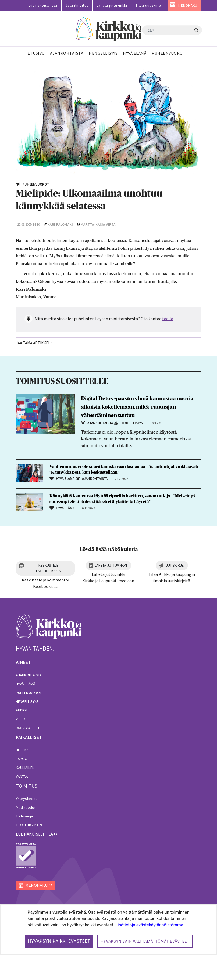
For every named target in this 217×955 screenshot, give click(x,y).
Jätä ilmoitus (77, 5)
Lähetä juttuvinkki (112, 5)
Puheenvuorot (29, 692)
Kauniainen (25, 767)
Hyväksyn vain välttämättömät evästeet (145, 941)
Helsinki (23, 750)
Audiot (22, 710)
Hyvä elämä (25, 684)
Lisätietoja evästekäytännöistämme (149, 924)
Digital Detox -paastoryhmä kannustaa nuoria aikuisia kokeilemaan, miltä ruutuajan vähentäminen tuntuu (137, 407)
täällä (167, 318)
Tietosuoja (24, 816)
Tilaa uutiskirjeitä (29, 825)
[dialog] (108, 929)
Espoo (21, 758)
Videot (21, 719)
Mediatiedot (25, 807)
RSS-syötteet (28, 727)
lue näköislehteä (34, 834)
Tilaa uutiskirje (148, 5)
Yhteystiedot (26, 798)
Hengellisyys (27, 701)
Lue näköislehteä (43, 5)
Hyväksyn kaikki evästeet (59, 941)
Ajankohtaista (29, 675)
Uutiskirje (175, 565)
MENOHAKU (187, 5)
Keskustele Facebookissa (48, 568)
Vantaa (22, 776)
